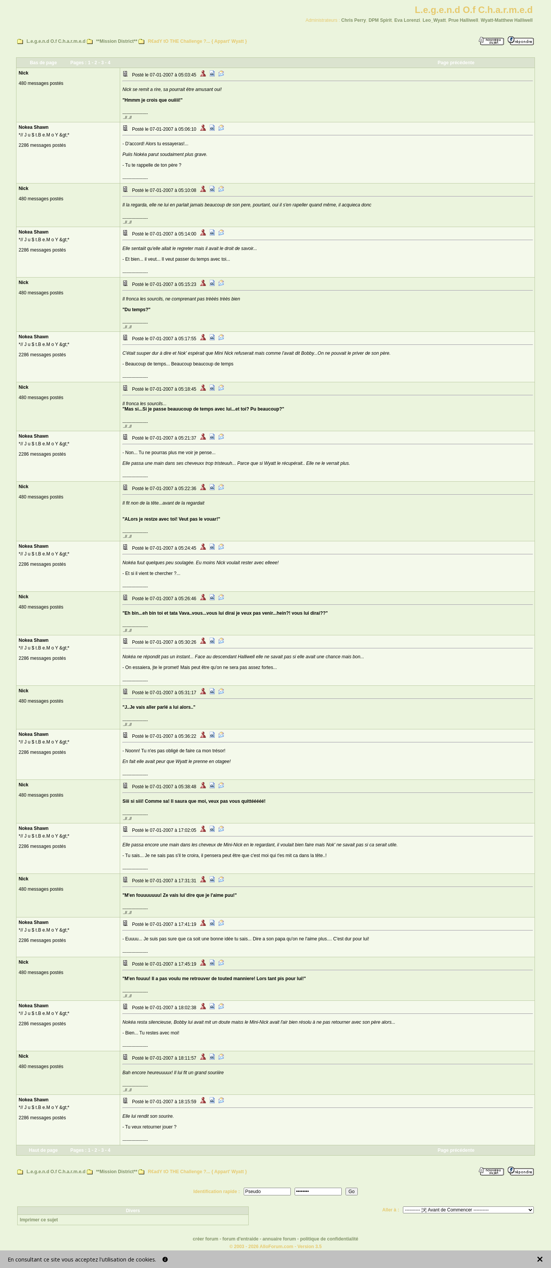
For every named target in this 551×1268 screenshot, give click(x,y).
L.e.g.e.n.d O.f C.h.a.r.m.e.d (55, 41)
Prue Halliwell (463, 20)
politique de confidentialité (329, 1239)
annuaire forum (279, 1239)
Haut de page (43, 1150)
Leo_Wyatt (434, 20)
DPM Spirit (380, 20)
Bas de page (43, 62)
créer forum (205, 1239)
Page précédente (456, 62)
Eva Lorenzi (407, 20)
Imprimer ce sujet (39, 1220)
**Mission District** (116, 41)
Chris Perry (353, 20)
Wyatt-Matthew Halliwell (507, 20)
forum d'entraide (240, 1239)
